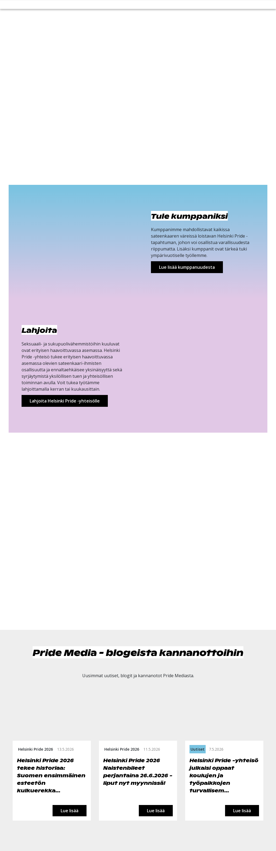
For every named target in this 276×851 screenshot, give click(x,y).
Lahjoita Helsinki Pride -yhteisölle (65, 401)
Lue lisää (69, 811)
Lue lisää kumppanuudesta (187, 267)
